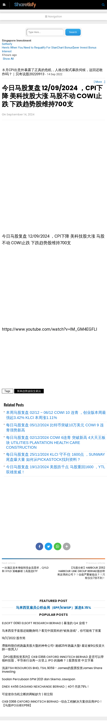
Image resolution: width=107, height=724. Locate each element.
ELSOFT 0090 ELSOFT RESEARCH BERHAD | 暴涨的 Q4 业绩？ (45, 623)
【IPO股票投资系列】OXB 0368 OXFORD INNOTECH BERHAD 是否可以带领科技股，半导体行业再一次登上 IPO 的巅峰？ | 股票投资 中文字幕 (53, 659)
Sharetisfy (25, 4)
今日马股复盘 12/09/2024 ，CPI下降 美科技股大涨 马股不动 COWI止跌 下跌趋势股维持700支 (52, 96)
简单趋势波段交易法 (29, 391)
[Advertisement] (53, 150)
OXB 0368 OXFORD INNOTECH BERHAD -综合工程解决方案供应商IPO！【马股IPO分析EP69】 (52, 703)
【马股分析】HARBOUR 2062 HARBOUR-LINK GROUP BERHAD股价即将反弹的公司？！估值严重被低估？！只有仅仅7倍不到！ (81, 573)
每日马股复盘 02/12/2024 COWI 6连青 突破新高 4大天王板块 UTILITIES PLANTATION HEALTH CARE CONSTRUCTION (55, 442)
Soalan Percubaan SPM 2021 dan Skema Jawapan (38, 679)
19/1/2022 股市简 (13, 638)
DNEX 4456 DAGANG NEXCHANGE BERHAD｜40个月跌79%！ (46, 686)
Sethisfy (7, 44)
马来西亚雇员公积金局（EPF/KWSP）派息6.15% (53, 607)
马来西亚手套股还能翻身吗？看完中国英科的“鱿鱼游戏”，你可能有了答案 (51, 631)
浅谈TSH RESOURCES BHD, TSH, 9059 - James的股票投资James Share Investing (52, 670)
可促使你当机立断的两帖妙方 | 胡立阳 (29, 694)
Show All (8, 58)
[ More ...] (99, 82)
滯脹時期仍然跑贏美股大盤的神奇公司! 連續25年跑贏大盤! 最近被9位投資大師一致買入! (53, 647)
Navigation (53, 16)
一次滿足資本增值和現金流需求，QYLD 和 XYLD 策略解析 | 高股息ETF (25, 569)
